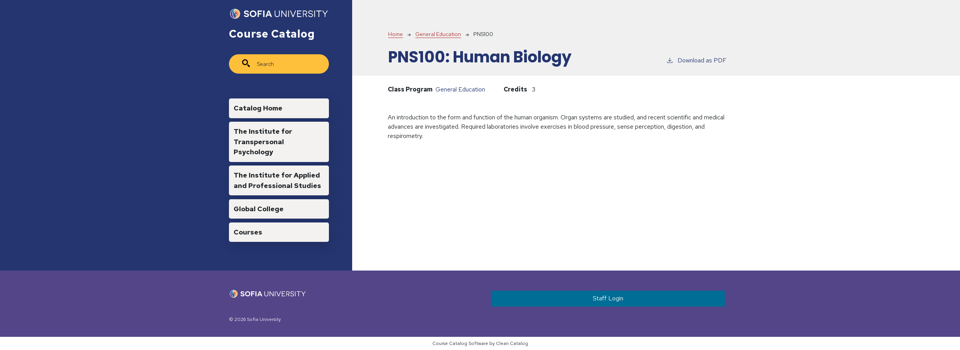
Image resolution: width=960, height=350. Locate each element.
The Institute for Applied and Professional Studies (277, 180)
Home (395, 34)
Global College (259, 208)
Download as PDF (696, 60)
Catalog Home (258, 107)
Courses (248, 232)
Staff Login (608, 298)
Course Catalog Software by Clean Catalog (480, 343)
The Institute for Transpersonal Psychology (263, 141)
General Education (438, 34)
